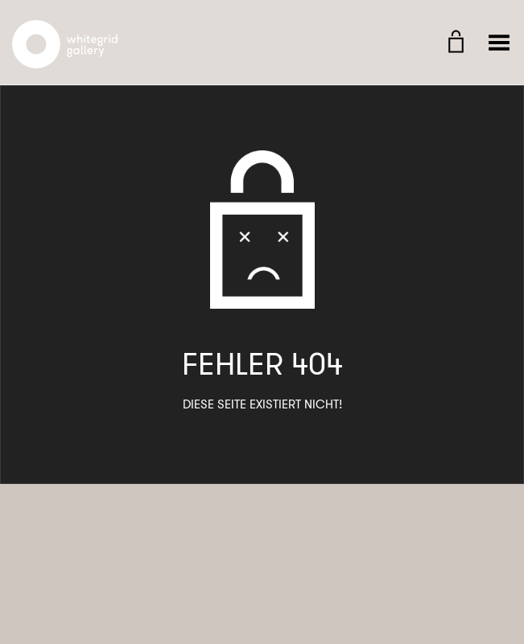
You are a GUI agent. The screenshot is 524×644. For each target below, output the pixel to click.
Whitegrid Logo (65, 28)
